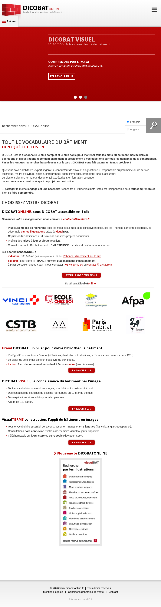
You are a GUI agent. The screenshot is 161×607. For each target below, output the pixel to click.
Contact (113, 591)
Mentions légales (53, 591)
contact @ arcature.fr (99, 264)
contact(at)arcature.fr (76, 219)
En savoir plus (81, 370)
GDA (89, 599)
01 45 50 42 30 (74, 264)
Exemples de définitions (81, 275)
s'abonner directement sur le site (82, 256)
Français (133, 121)
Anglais (135, 129)
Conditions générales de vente (86, 591)
